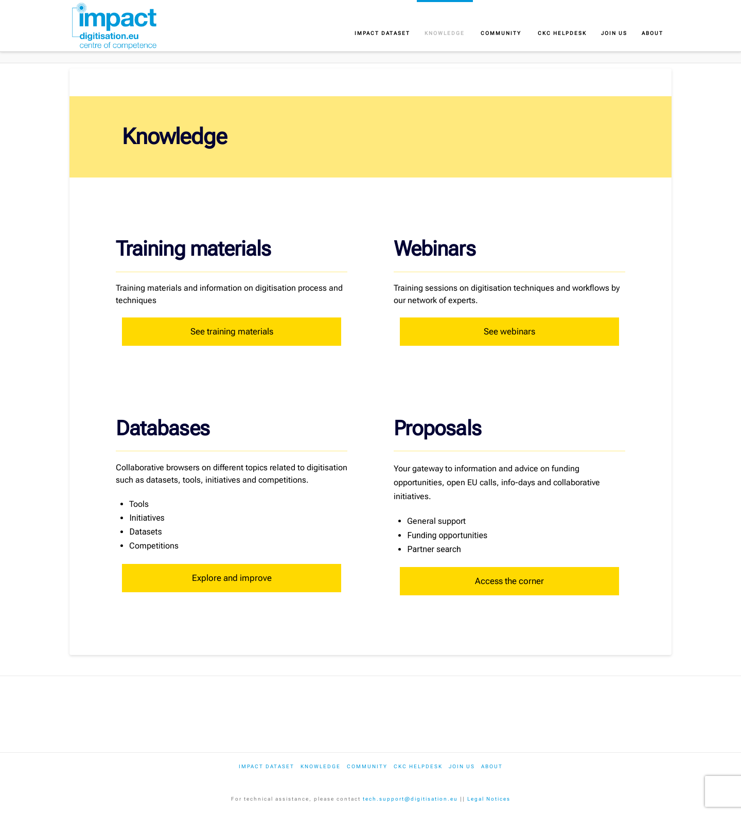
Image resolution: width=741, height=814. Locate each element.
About (492, 766)
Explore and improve (232, 578)
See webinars (509, 331)
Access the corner (509, 581)
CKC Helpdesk (418, 766)
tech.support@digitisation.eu (410, 799)
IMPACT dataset (266, 766)
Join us (462, 766)
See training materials (231, 331)
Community (367, 766)
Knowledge (321, 766)
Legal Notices (488, 799)
